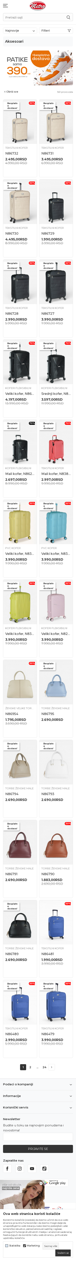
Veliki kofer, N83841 (20, 554)
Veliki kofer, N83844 (56, 554)
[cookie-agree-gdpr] (63, 1253)
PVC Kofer (13, 548)
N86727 (47, 314)
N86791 (11, 874)
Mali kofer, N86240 (20, 474)
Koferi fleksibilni (18, 388)
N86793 (47, 794)
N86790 (48, 874)
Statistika (14, 1245)
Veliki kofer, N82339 (56, 634)
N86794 (11, 794)
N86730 (11, 233)
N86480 (12, 1034)
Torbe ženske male (55, 708)
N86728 (11, 314)
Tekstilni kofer (16, 147)
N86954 (11, 714)
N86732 (11, 153)
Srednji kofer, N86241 (56, 394)
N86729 (47, 233)
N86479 (47, 1034)
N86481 (47, 954)
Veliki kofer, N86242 (20, 394)
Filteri (56, 30)
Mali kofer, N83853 (56, 474)
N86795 (47, 714)
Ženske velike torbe (20, 708)
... (37, 1067)
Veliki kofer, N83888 (20, 634)
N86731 (47, 153)
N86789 (11, 954)
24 (44, 1067)
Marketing (33, 1245)
